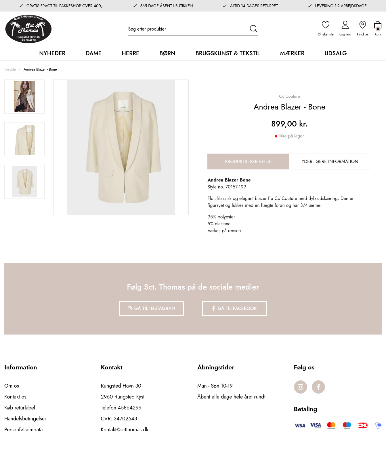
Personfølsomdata (23, 429)
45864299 (130, 407)
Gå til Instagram (151, 308)
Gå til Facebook (234, 308)
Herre (131, 53)
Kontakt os (15, 397)
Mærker (292, 53)
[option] (24, 97)
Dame (93, 53)
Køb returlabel (19, 407)
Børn (167, 53)
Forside (10, 69)
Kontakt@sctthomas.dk (124, 429)
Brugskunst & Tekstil (228, 53)
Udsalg (335, 53)
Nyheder (52, 53)
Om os (11, 386)
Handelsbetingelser (25, 418)
